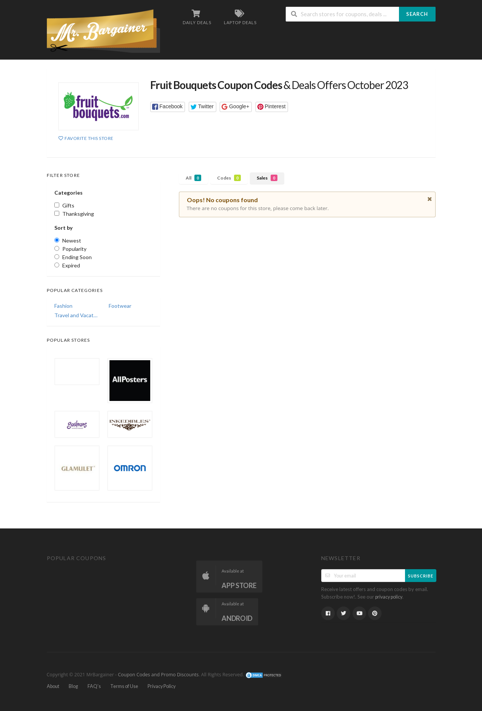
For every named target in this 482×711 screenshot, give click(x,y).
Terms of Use (124, 686)
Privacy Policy (162, 686)
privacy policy (388, 597)
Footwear (120, 306)
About (53, 686)
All (193, 178)
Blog (73, 686)
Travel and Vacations (76, 315)
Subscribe (420, 575)
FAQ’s (94, 686)
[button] (167, 107)
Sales (267, 178)
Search (417, 14)
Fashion (63, 306)
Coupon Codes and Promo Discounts (158, 674)
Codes (229, 178)
